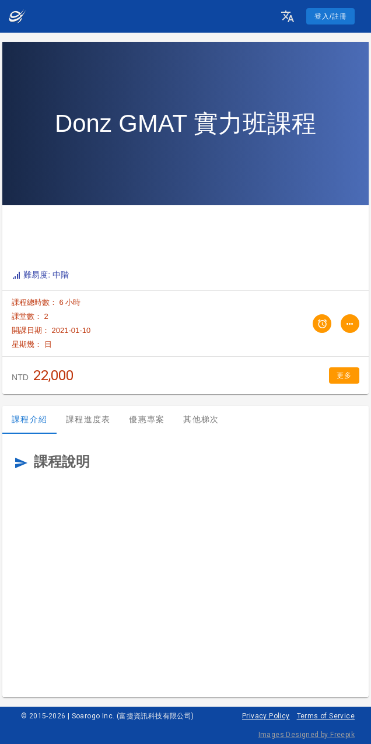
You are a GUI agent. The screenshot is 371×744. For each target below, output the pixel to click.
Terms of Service (326, 716)
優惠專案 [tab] (146, 419)
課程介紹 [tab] (29, 419)
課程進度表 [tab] (88, 419)
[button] (288, 16)
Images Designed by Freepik (306, 735)
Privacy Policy (266, 716)
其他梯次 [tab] (201, 419)
